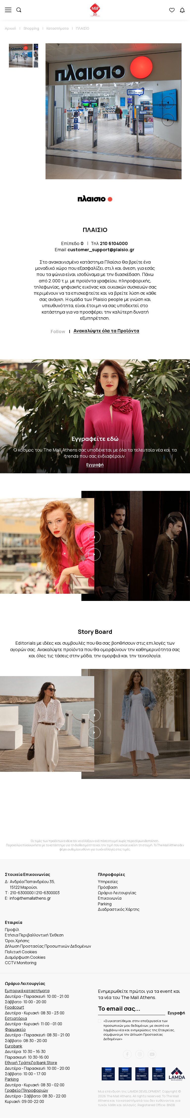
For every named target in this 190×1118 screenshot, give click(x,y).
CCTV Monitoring (20, 962)
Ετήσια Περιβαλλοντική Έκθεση (34, 935)
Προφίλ (12, 929)
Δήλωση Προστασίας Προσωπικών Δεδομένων (48, 946)
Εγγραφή (95, 465)
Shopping (31, 28)
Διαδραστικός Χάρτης (119, 909)
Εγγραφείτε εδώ (95, 438)
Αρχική (10, 28)
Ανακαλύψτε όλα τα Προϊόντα (106, 330)
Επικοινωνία (109, 898)
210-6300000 (22, 892)
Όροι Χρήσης (17, 940)
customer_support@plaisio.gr (101, 249)
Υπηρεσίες (108, 881)
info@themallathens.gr (30, 898)
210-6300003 (48, 892)
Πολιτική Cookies (21, 952)
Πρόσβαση (108, 887)
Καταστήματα (58, 28)
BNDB (171, 1105)
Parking (105, 904)
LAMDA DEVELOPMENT (144, 1091)
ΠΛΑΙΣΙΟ (82, 28)
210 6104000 (114, 243)
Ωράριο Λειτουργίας (117, 892)
